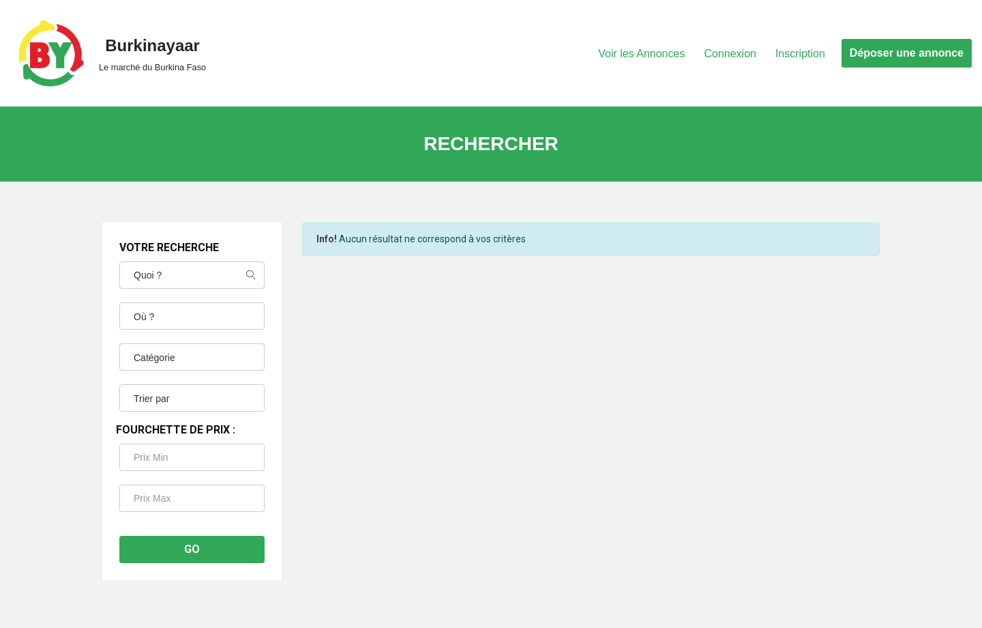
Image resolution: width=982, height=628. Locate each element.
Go (192, 549)
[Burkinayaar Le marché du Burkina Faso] (108, 53)
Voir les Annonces (641, 53)
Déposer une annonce (907, 53)
